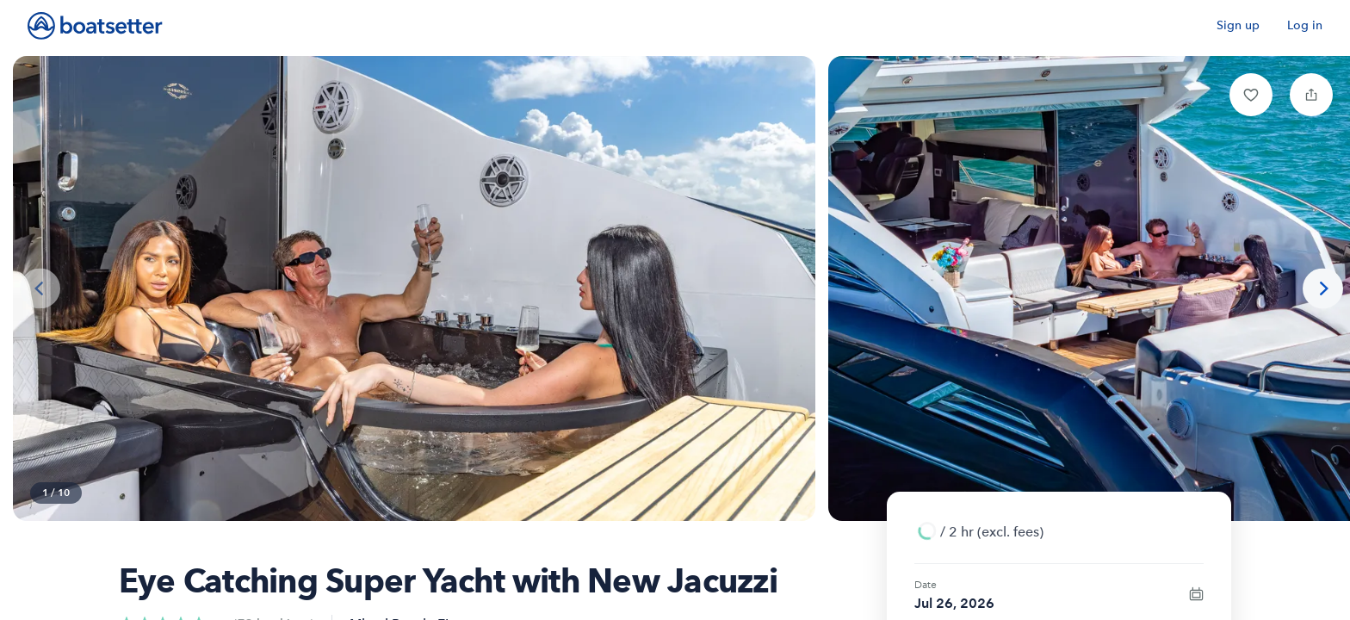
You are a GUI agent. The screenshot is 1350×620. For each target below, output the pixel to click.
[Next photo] (1323, 289)
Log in (1304, 25)
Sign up (1238, 25)
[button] (1251, 94)
